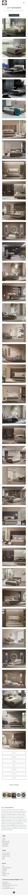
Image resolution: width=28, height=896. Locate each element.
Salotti (3, 840)
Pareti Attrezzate (6, 841)
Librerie (4, 838)
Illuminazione (5, 846)
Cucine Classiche (6, 853)
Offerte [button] (14, 777)
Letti (3, 866)
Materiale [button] (14, 757)
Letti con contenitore (6, 867)
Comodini (4, 870)
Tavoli (3, 857)
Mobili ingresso (5, 843)
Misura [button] (14, 761)
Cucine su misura (6, 856)
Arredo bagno (5, 844)
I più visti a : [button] (14, 773)
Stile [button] (14, 765)
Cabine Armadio (5, 873)
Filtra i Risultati (14, 15)
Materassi (4, 875)
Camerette (4, 869)
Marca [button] (14, 753)
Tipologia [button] (14, 769)
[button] (24, 795)
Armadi (3, 872)
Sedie (3, 859)
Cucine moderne (6, 854)
